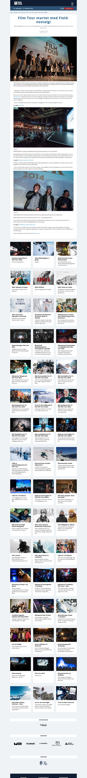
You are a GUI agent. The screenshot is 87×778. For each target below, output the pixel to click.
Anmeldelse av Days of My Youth (27, 224)
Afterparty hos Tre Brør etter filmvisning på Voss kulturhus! (66, 316)
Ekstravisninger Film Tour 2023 (20, 346)
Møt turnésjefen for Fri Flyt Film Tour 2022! (42, 435)
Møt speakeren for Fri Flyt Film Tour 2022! (65, 406)
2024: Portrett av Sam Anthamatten (65, 259)
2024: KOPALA (39, 287)
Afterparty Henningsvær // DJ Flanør (43, 585)
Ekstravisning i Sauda (65, 463)
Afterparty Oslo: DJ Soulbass (64, 674)
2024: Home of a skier (65, 287)
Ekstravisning (16, 673)
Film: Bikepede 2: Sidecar (66, 525)
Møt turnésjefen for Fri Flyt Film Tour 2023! (65, 377)
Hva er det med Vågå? (42, 702)
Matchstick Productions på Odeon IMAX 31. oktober (43, 316)
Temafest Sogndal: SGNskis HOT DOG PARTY (20, 616)
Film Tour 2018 (40, 673)
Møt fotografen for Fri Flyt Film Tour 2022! (19, 435)
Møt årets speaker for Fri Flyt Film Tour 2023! (43, 377)
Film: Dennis (16, 555)
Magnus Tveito (44, 31)
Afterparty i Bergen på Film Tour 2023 (19, 377)
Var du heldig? (16, 644)
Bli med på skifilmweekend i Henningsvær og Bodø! (42, 347)
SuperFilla (21, 105)
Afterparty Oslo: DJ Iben (43, 615)
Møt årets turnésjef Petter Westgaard (18, 525)
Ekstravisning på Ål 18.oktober (64, 645)
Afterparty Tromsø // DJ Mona (20, 585)
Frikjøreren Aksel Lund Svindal (25, 160)
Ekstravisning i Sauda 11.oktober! (65, 616)
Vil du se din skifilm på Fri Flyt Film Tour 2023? (43, 406)
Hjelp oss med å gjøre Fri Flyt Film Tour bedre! (66, 435)
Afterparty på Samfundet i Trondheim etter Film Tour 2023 (66, 347)
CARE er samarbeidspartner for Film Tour (19, 464)
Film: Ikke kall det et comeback (42, 556)
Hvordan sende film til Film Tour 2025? (19, 259)
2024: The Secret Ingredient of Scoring (19, 315)
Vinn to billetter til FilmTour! (41, 645)
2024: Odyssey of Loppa (20, 287)
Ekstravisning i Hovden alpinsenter (42, 464)
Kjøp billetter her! (69, 8)
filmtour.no (37, 233)
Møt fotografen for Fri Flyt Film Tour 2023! (19, 406)
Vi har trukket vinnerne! (66, 702)
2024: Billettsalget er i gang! (42, 259)
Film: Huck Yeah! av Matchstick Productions (43, 525)
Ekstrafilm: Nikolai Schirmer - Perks (18, 703)
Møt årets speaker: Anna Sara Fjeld (66, 496)
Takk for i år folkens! (19, 496)
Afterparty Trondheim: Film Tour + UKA (65, 585)
